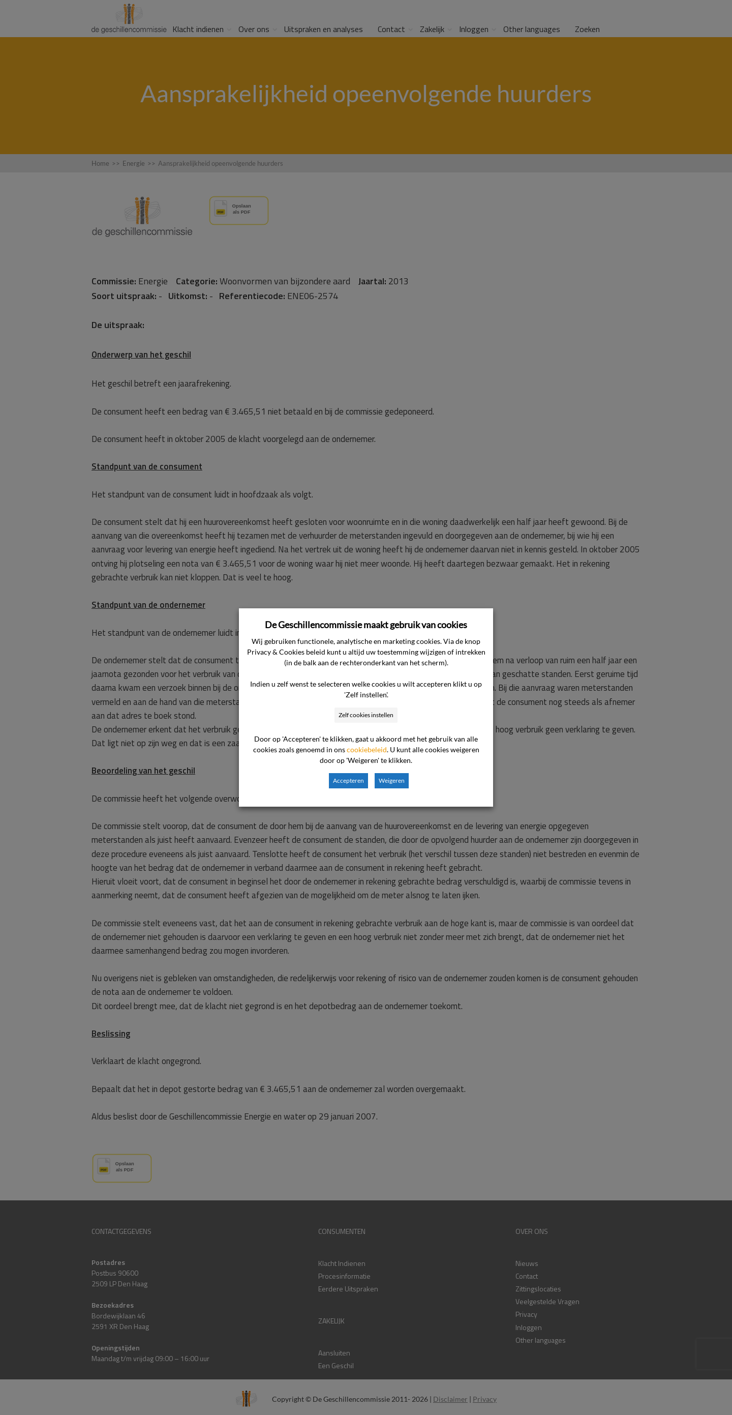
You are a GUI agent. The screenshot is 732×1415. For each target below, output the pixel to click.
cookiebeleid (367, 749)
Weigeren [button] (392, 780)
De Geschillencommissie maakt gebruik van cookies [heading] (366, 624)
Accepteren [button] (348, 780)
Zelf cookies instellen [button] (366, 715)
